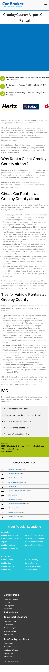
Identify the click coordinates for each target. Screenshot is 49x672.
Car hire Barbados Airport (34, 535)
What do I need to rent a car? (15, 409)
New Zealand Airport (11, 650)
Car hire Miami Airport (9, 535)
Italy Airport (8, 656)
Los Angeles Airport (10, 631)
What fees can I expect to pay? (16, 428)
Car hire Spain (6, 563)
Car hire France (7, 560)
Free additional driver (11, 599)
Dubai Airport (8, 634)
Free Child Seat (9, 609)
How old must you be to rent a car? (18, 421)
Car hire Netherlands (33, 566)
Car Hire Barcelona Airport (35, 538)
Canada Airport (9, 653)
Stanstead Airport (10, 628)
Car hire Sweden (31, 569)
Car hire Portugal (7, 566)
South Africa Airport (10, 647)
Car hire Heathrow (8, 545)
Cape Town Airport (10, 622)
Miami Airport (8, 625)
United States (8, 644)
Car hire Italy (6, 569)
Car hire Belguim (31, 563)
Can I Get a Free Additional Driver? (17, 434)
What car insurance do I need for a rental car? (22, 415)
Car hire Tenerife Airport (34, 542)
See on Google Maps (10, 449)
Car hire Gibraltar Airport (34, 545)
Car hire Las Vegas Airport (11, 548)
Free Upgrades (9, 606)
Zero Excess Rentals (11, 612)
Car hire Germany (31, 560)
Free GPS (7, 603)
